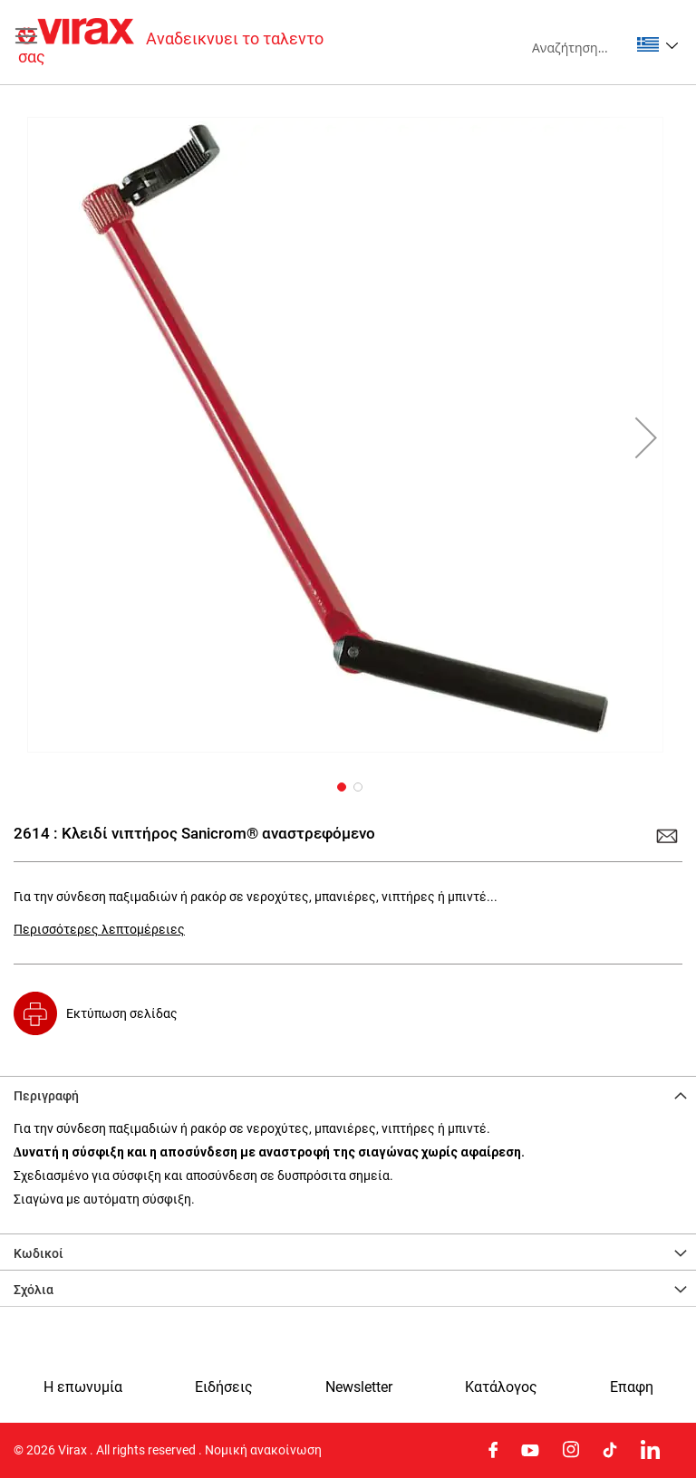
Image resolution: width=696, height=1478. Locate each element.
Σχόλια (33, 1289)
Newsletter (358, 1387)
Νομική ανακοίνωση (263, 1450)
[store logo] (183, 42)
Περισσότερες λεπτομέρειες (99, 929)
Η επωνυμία (83, 1387)
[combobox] (580, 47)
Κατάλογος (501, 1387)
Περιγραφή (46, 1096)
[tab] (348, 1094)
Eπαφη (631, 1387)
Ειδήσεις (224, 1387)
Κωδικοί (38, 1253)
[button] (657, 44)
